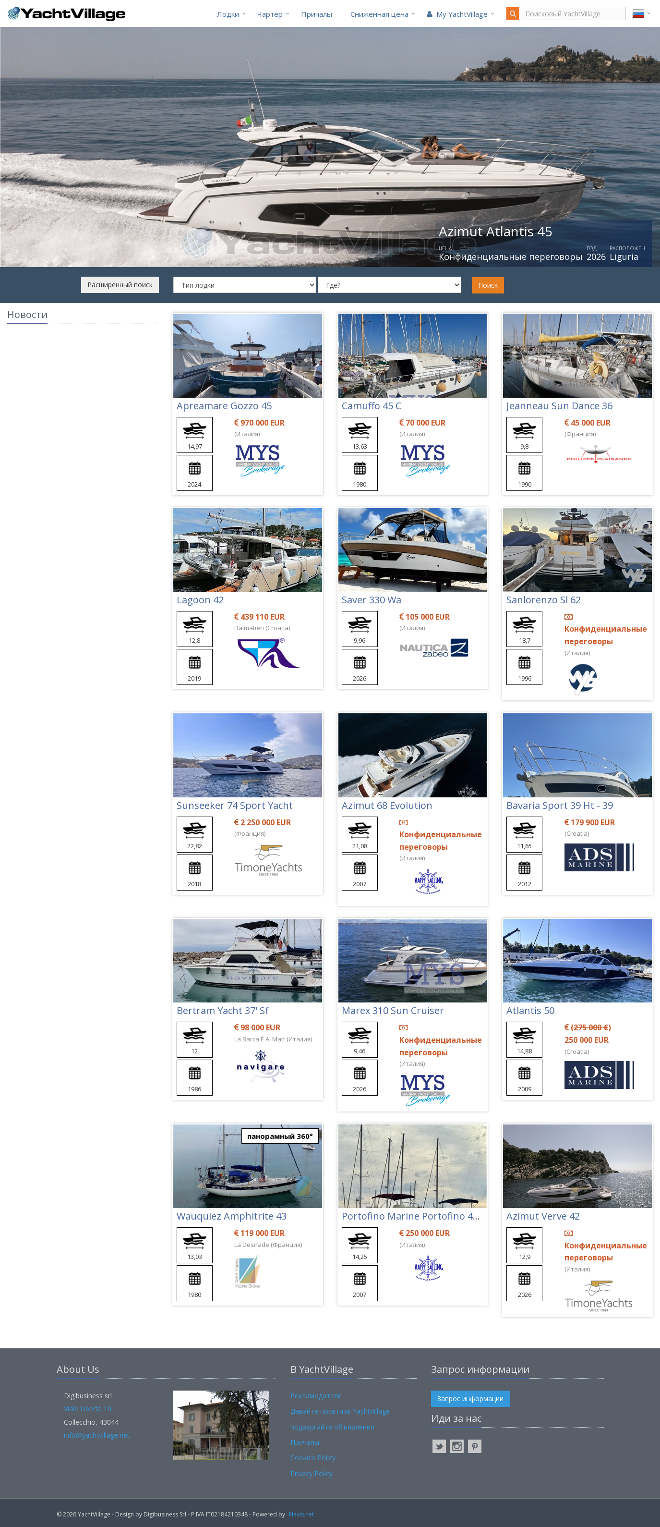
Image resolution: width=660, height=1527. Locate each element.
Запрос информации (470, 1398)
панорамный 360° (280, 1136)
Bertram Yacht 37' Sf (223, 1010)
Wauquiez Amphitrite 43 (232, 1215)
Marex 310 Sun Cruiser (393, 1010)
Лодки (228, 14)
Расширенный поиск (120, 284)
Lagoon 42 (200, 599)
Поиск (488, 285)
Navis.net (301, 1514)
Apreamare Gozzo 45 (224, 405)
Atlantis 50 (530, 1010)
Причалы (316, 14)
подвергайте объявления (332, 1426)
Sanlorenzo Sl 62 (543, 599)
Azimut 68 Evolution (387, 805)
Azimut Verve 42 (543, 1215)
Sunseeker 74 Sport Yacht (235, 805)
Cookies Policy (313, 1457)
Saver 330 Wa (371, 599)
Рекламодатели (316, 1395)
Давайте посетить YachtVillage (340, 1411)
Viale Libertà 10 (87, 1408)
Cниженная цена (379, 14)
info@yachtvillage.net (97, 1435)
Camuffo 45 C (371, 405)
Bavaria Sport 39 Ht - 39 (559, 805)
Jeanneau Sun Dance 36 (559, 405)
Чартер (270, 14)
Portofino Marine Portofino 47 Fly (417, 1215)
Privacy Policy (311, 1473)
